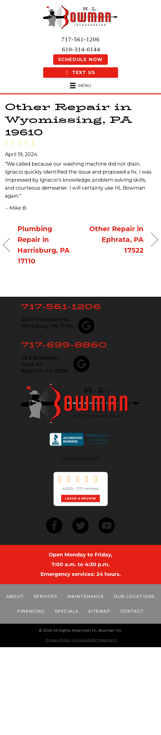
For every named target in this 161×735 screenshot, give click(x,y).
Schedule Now (80, 59)
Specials (66, 611)
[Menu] (80, 85)
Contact (132, 611)
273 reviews (88, 488)
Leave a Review (80, 498)
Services (45, 596)
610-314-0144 (81, 49)
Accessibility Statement (95, 640)
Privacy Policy (58, 640)
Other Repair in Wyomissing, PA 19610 (68, 119)
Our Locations (134, 596)
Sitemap (99, 611)
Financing (30, 611)
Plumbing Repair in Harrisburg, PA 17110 (43, 245)
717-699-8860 (64, 344)
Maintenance (85, 596)
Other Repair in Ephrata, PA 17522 (114, 239)
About (15, 596)
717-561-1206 (80, 39)
